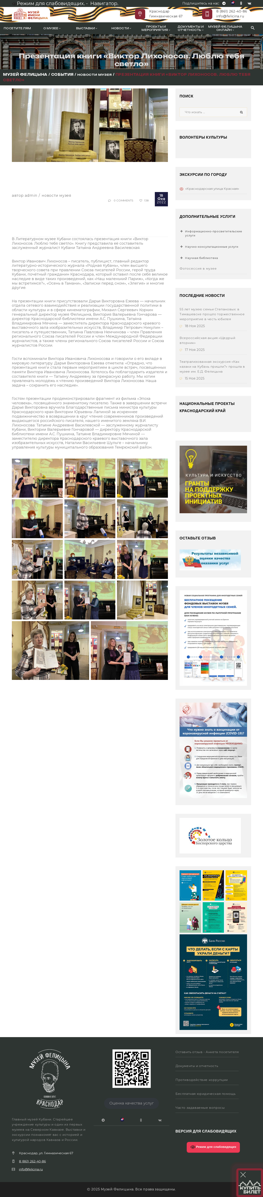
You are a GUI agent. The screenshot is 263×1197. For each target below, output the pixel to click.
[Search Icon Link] (253, 28)
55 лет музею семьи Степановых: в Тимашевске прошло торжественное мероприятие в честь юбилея (212, 314)
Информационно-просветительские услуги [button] (211, 233)
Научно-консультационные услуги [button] (209, 247)
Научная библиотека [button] (199, 258)
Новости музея (56, 195)
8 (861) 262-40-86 (231, 11)
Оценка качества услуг (131, 1103)
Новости (121, 28)
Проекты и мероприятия (156, 28)
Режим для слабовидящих (213, 1147)
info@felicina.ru (230, 16)
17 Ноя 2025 (192, 350)
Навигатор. (104, 3)
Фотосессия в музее (198, 268)
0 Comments (124, 200)
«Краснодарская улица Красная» (212, 189)
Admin (31, 195)
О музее (52, 28)
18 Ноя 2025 (192, 326)
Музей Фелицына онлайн (225, 28)
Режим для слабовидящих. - (50, 3)
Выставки (86, 28)
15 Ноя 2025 (192, 378)
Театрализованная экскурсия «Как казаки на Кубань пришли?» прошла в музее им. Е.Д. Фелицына (212, 366)
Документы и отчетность (191, 28)
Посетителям (17, 28)
